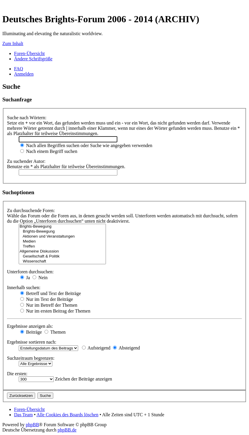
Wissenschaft (62, 261)
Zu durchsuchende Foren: (31, 210)
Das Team (23, 414)
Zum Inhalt (12, 43)
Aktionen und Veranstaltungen (62, 236)
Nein (39, 277)
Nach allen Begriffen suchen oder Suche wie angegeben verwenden (86, 145)
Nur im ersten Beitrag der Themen (55, 310)
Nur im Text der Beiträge (46, 299)
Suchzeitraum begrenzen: (30, 358)
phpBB (32, 424)
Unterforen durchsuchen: (30, 271)
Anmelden (24, 73)
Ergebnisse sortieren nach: (31, 342)
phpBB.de (67, 429)
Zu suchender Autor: (26, 161)
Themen (55, 332)
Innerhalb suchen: (23, 287)
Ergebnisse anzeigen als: (30, 326)
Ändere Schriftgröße (33, 58)
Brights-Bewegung (62, 226)
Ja (25, 277)
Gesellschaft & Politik (62, 256)
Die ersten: (17, 373)
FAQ (18, 68)
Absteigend (126, 347)
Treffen (62, 246)
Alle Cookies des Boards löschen (68, 414)
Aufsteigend (96, 347)
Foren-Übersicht (29, 53)
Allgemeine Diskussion (62, 251)
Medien (62, 241)
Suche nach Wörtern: (27, 117)
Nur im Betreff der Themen (48, 305)
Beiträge (31, 332)
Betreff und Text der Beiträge (50, 293)
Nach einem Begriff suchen (48, 151)
